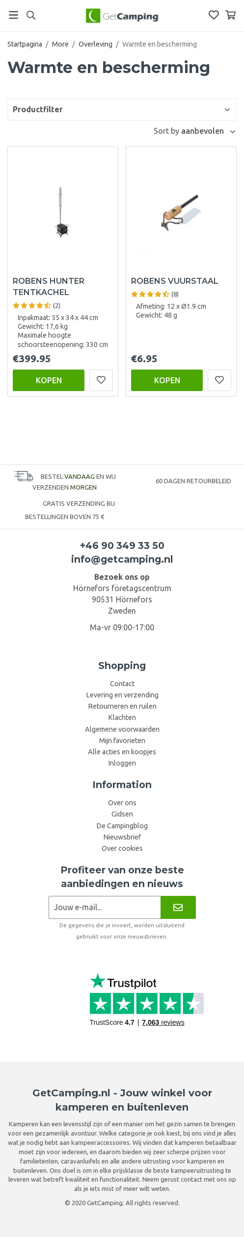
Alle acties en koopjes (122, 752)
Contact (122, 684)
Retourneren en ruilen (122, 706)
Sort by (167, 130)
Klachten (122, 717)
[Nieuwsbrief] (178, 907)
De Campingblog (122, 826)
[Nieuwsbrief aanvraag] (105, 907)
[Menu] (13, 15)
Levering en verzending (122, 695)
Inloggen (122, 763)
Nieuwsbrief (122, 837)
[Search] (30, 15)
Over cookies (122, 848)
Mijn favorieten (122, 740)
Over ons (122, 803)
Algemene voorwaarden (122, 729)
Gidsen (122, 814)
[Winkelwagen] (230, 15)
